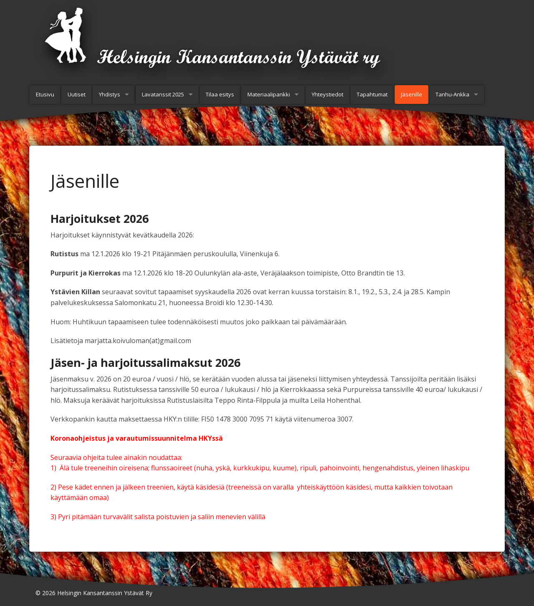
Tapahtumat (372, 94)
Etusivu (45, 94)
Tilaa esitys (220, 94)
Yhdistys (109, 94)
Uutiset (77, 94)
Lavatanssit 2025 (163, 94)
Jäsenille (411, 94)
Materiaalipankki (268, 94)
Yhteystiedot (327, 94)
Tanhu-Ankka (452, 94)
